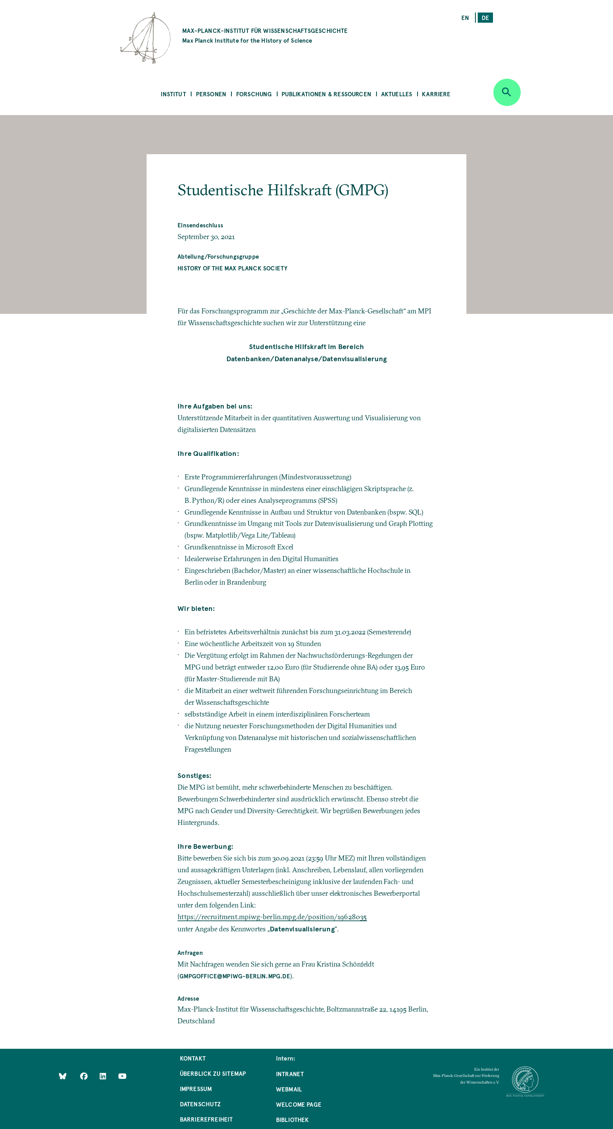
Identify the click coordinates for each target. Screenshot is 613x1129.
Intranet (290, 1074)
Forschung (254, 94)
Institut (173, 94)
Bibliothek (292, 1119)
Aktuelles (396, 94)
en (465, 17)
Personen (211, 94)
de (485, 17)
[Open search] (507, 92)
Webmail (289, 1089)
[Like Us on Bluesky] (62, 1076)
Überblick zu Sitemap (213, 1073)
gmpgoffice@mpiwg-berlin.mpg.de (234, 976)
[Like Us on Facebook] (84, 1076)
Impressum (196, 1088)
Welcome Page (298, 1104)
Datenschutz (200, 1104)
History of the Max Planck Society (232, 268)
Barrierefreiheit (206, 1119)
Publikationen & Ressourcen (326, 94)
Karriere (436, 94)
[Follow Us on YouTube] (122, 1076)
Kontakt (193, 1058)
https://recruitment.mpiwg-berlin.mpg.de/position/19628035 (272, 916)
